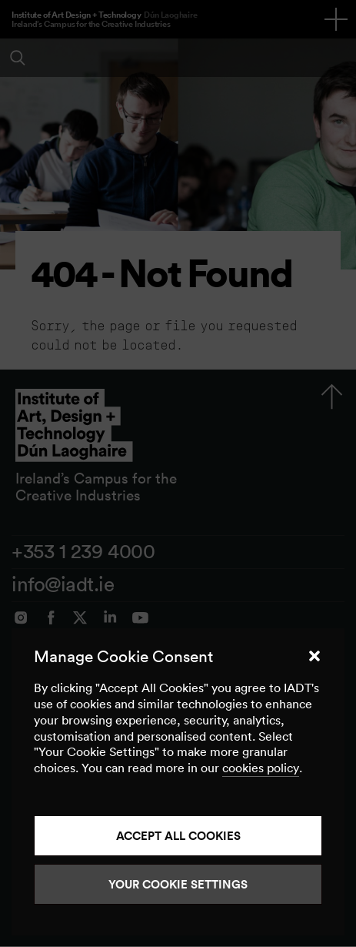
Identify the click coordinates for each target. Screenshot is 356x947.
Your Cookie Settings (178, 884)
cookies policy (260, 767)
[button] (314, 656)
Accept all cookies (178, 836)
